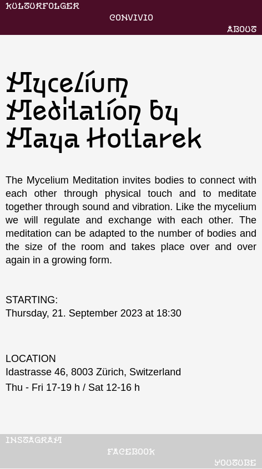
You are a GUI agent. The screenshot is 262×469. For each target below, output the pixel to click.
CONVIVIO (131, 17)
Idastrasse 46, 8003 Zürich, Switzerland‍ (93, 372)
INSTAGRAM (34, 439)
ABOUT (241, 28)
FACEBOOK (131, 451)
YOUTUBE (235, 462)
